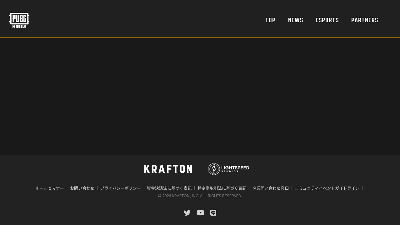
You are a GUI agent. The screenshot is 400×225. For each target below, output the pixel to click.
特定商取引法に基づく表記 (222, 188)
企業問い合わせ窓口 (270, 188)
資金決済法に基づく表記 (169, 188)
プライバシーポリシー (120, 188)
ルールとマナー (50, 188)
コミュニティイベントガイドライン (327, 188)
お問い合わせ (82, 188)
